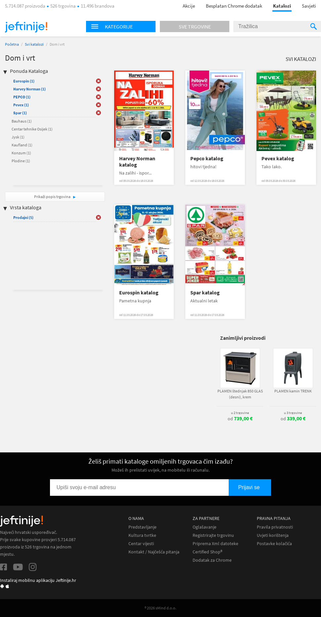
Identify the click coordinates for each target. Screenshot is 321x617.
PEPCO (21, 96)
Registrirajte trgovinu (213, 535)
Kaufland (22, 144)
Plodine (21, 160)
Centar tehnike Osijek (32, 129)
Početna (12, 44)
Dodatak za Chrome (212, 560)
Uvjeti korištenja (273, 535)
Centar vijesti (141, 543)
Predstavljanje (142, 527)
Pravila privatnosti (275, 527)
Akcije (189, 6)
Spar (20, 112)
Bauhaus (22, 121)
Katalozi (282, 6)
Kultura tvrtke (142, 535)
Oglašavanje (204, 527)
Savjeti (309, 6)
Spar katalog (205, 292)
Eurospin (23, 80)
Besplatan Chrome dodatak (234, 6)
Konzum (21, 152)
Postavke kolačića (274, 543)
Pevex (21, 104)
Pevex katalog (277, 158)
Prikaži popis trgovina (52, 196)
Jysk (18, 136)
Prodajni (23, 217)
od (240, 419)
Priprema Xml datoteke (215, 543)
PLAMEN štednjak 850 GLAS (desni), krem (240, 393)
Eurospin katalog (139, 292)
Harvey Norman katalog (137, 161)
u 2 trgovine (240, 412)
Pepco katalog (206, 158)
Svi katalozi (34, 44)
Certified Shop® (207, 552)
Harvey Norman (29, 88)
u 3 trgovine (293, 412)
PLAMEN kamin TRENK (293, 390)
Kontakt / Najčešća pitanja (153, 552)
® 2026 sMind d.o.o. (160, 607)
